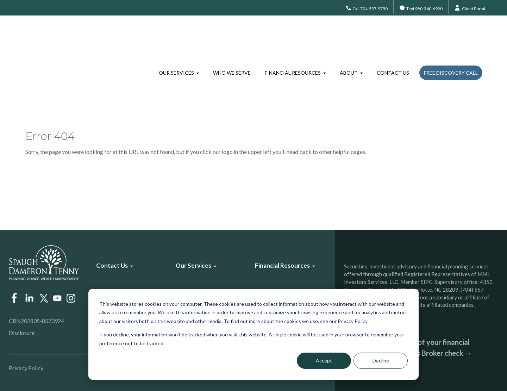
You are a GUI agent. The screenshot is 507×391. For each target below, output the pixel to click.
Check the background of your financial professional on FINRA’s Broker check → (408, 347)
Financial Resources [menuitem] (293, 37)
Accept (324, 361)
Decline (381, 361)
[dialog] (253, 334)
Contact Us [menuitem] (393, 37)
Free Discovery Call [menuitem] (451, 37)
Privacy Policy (353, 321)
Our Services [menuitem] (176, 37)
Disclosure (22, 332)
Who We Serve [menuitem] (232, 37)
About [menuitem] (349, 37)
